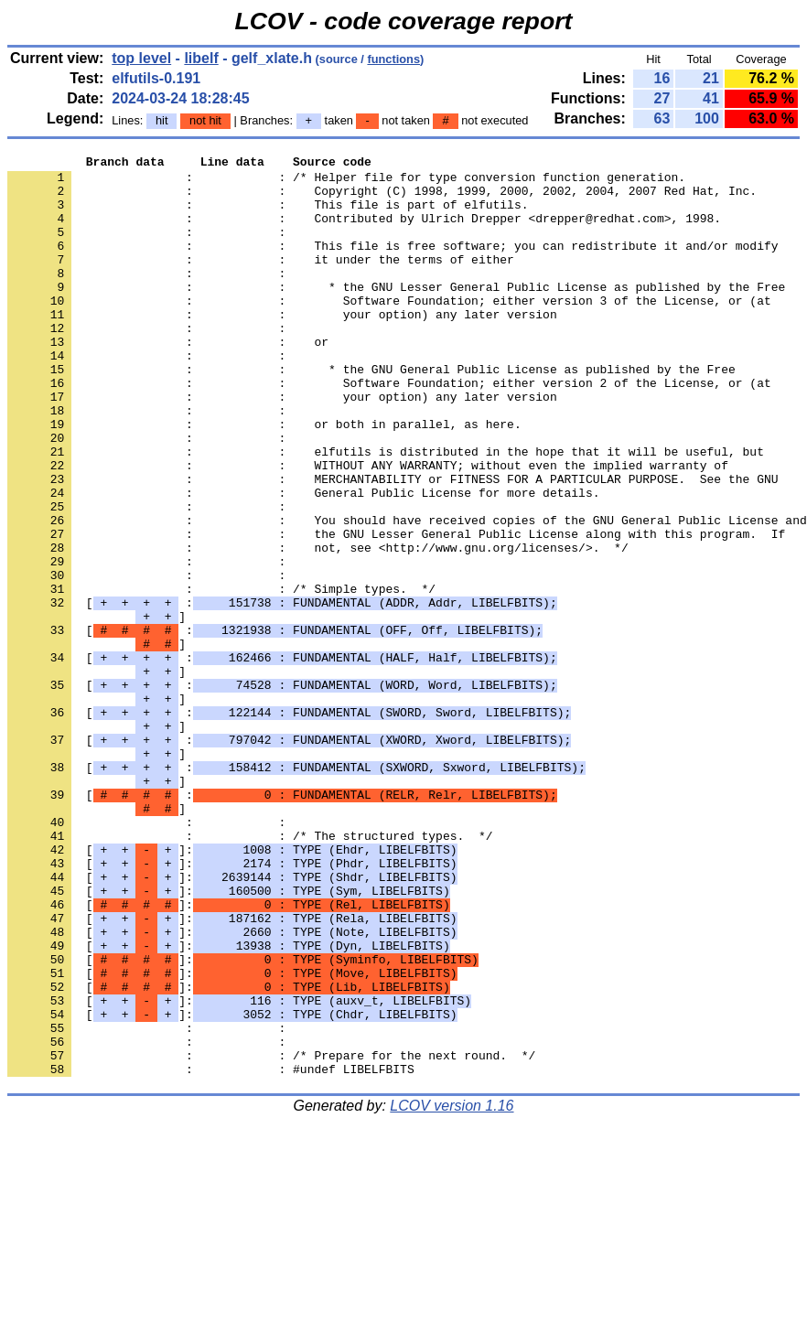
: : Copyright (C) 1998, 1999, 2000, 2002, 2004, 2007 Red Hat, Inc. (382, 198)
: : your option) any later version (282, 347)
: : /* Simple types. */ (221, 676)
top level (141, 58)
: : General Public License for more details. (303, 561)
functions (393, 59)
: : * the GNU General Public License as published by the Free (371, 412)
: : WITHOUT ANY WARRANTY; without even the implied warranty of (367, 528)
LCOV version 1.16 (451, 1289)
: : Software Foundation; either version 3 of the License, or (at (389, 330)
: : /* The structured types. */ (249, 972)
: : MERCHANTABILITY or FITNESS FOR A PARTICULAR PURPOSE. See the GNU (392, 544)
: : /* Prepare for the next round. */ (271, 1236)
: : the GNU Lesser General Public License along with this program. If (396, 610)
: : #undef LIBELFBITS (210, 1252)
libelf (201, 58)
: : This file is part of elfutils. (267, 215)
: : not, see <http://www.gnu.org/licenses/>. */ (318, 626)
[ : (282, 692)
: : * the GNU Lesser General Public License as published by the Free (396, 314)
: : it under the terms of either (260, 281)
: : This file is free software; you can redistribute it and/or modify (392, 264)
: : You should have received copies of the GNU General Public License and (407, 594)
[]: (232, 989)
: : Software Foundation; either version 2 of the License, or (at (389, 429)
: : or (167, 379)
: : (150, 248)
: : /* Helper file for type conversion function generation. (346, 182)
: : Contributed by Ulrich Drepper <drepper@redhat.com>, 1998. (364, 231)
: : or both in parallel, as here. (264, 478)
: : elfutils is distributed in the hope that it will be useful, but (385, 511)
